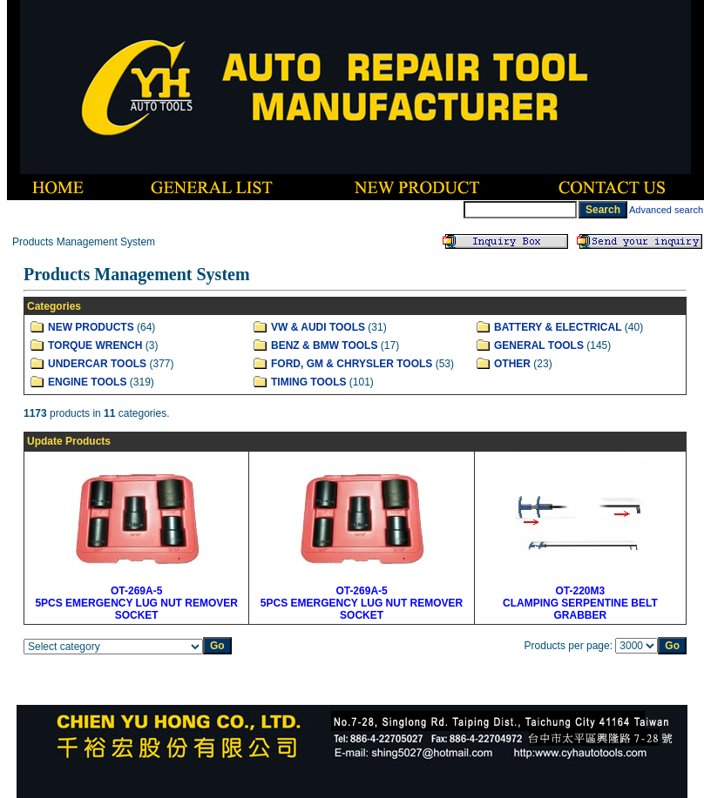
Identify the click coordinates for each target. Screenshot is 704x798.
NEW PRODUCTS (91, 327)
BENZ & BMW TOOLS (324, 345)
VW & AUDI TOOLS (318, 327)
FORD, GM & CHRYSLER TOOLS (351, 364)
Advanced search (666, 210)
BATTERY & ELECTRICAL (557, 327)
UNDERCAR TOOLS (97, 364)
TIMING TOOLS (308, 382)
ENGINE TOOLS (87, 382)
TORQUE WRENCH (95, 345)
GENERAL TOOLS (539, 345)
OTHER (512, 364)
